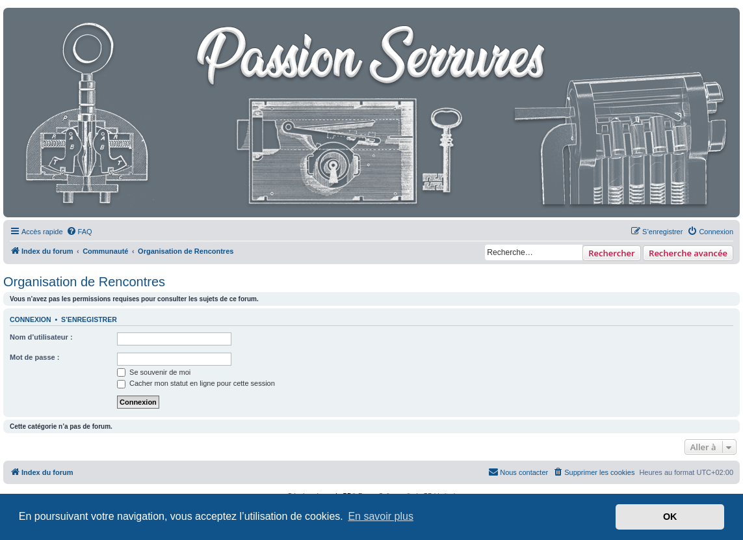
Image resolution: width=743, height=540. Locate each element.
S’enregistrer (89, 319)
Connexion (30, 319)
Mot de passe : (34, 357)
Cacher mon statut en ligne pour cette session (196, 383)
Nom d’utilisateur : (41, 337)
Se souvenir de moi (153, 372)
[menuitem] (79, 231)
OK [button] (670, 516)
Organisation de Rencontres (84, 282)
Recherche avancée (688, 253)
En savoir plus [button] (380, 516)
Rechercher (611, 253)
